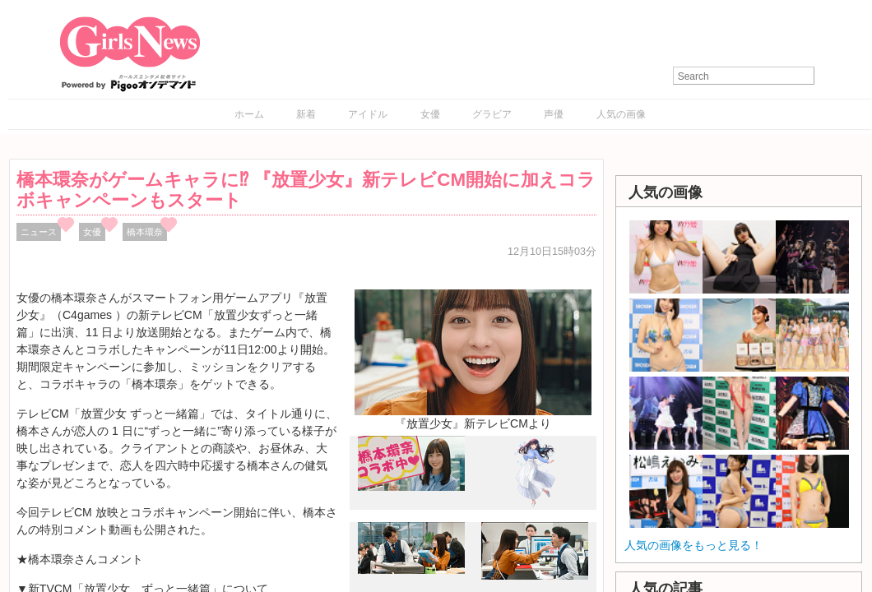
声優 (554, 114)
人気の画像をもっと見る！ (693, 545)
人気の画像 (621, 114)
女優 (430, 114)
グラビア (492, 114)
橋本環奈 (145, 232)
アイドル (367, 114)
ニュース (39, 232)
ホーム (249, 114)
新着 (306, 114)
